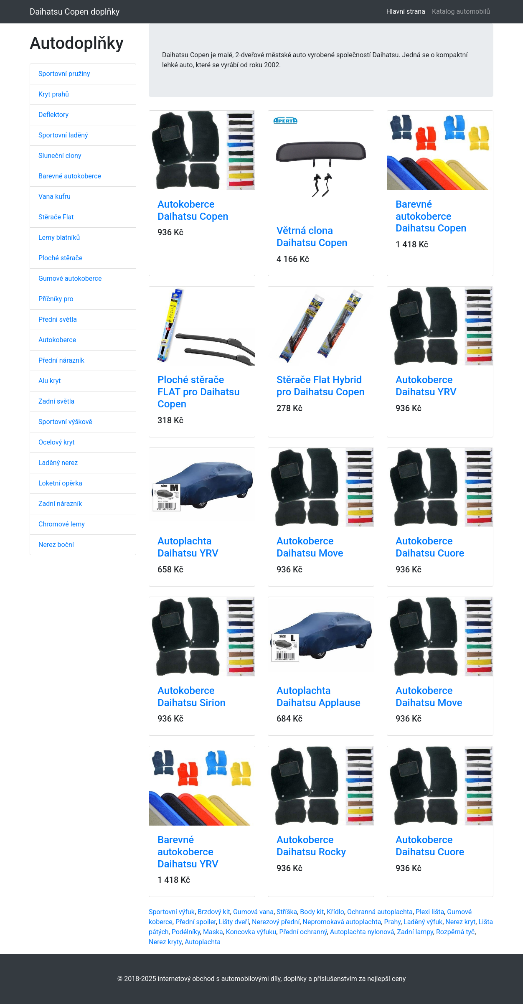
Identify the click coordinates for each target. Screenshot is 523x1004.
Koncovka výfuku (251, 932)
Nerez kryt (460, 922)
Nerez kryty (165, 942)
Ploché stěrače (60, 258)
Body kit (312, 912)
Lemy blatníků (59, 237)
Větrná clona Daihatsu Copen (312, 237)
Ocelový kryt (56, 442)
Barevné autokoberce (69, 176)
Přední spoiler (195, 922)
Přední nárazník (61, 360)
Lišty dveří (234, 922)
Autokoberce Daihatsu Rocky (311, 846)
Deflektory (53, 115)
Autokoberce (57, 340)
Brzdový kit (214, 912)
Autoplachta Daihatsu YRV (187, 547)
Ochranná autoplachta (380, 912)
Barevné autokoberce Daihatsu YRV (187, 852)
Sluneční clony (59, 156)
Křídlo (335, 912)
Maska (213, 932)
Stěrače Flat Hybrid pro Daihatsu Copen (321, 386)
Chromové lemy (61, 524)
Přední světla (57, 319)
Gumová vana (253, 912)
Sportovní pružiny (64, 74)
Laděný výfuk (423, 922)
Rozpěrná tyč (455, 932)
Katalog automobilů (461, 11)
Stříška (287, 912)
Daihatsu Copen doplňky (74, 12)
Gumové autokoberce (70, 278)
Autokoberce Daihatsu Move (310, 547)
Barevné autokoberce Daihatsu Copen (431, 216)
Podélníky (186, 932)
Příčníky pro (56, 299)
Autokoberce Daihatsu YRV (426, 386)
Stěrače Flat (56, 217)
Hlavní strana (407, 11)
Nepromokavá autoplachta (341, 922)
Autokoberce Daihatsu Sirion (191, 697)
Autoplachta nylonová (362, 932)
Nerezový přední (276, 922)
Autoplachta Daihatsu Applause (319, 697)
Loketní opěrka (60, 483)
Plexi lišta (430, 912)
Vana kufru (54, 197)
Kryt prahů (53, 94)
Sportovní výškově (65, 422)
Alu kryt (49, 381)
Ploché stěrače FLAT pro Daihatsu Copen (198, 392)
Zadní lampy (415, 932)
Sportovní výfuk (172, 912)
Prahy (392, 922)
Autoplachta (203, 942)
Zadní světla (56, 401)
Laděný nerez (58, 463)
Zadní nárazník (60, 504)
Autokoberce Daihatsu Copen (192, 210)
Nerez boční (56, 545)
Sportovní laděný (63, 135)
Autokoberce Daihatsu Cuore (430, 547)
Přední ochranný (303, 932)
